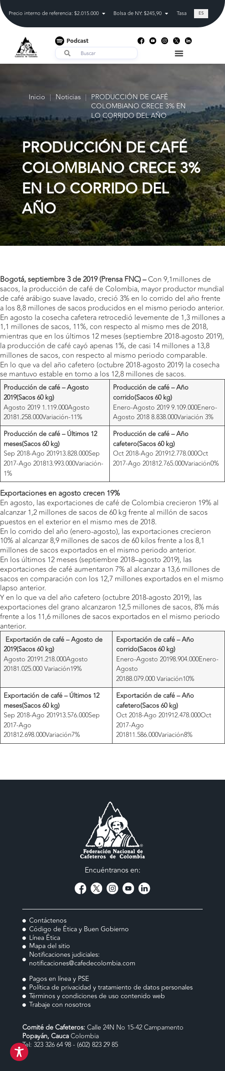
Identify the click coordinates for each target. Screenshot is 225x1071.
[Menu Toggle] (179, 53)
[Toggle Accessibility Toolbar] (19, 1052)
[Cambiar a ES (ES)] (201, 14)
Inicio (37, 97)
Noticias (68, 97)
